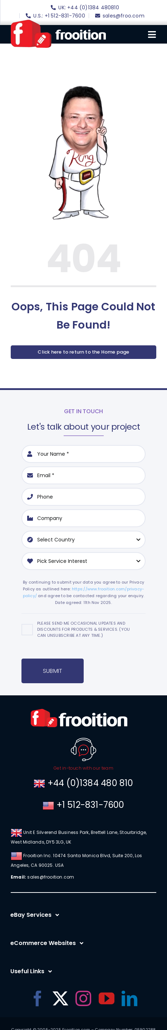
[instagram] (83, 998)
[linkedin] (129, 998)
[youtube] (106, 998)
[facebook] (37, 998)
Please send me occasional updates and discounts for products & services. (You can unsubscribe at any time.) (83, 629)
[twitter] (60, 998)
